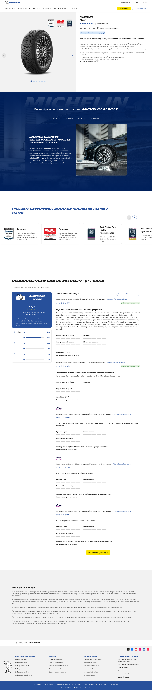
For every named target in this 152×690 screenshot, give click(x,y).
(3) (97, 61)
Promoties (75, 8)
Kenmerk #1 (57, 118)
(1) (128, 43)
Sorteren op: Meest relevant (128, 295)
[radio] (31, 333)
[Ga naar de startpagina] (12, 2)
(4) (98, 61)
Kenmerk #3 (82, 118)
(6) (37, 161)
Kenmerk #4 (95, 118)
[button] (94, 23)
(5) (60, 156)
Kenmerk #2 (70, 118)
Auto (25, 644)
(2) (138, 43)
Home (19, 644)
